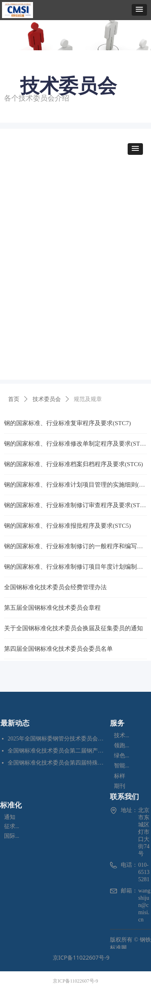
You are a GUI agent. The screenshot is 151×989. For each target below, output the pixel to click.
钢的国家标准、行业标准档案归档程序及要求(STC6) (73, 464)
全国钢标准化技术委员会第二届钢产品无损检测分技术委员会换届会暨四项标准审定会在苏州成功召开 (57, 751)
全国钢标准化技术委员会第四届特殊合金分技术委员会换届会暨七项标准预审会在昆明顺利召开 (57, 763)
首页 (13, 399)
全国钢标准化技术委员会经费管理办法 (55, 587)
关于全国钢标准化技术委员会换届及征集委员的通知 (73, 628)
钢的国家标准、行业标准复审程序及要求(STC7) (67, 423)
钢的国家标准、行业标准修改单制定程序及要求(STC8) (75, 443)
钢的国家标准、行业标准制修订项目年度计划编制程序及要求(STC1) (75, 566)
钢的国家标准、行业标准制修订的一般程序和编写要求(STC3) (75, 546)
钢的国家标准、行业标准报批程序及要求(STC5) (67, 525)
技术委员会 (47, 399)
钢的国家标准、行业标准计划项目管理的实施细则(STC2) (75, 484)
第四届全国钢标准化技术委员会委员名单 (58, 649)
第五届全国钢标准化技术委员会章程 (52, 608)
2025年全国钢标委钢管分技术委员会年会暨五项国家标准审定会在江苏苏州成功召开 (57, 739)
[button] (139, 10)
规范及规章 (88, 399)
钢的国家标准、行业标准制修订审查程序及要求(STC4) (75, 505)
